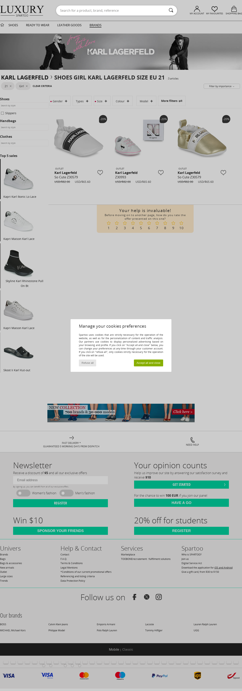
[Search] (171, 10)
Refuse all (88, 362)
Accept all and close (149, 362)
